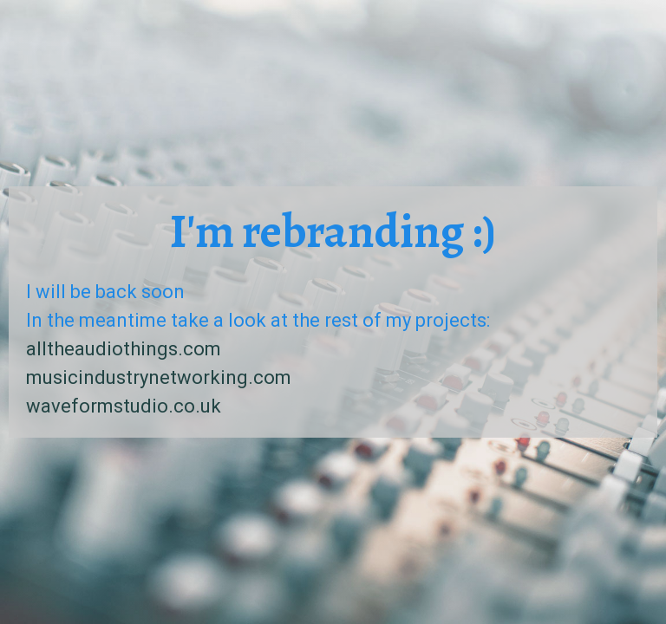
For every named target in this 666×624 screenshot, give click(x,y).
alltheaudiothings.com (123, 349)
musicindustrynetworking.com (158, 377)
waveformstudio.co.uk (123, 406)
